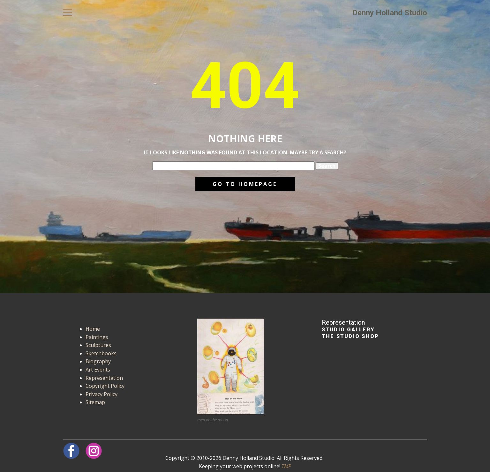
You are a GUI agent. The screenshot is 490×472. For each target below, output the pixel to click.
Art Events (98, 369)
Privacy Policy (101, 394)
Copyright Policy (105, 385)
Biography (98, 361)
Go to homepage (245, 184)
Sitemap (95, 402)
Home (93, 328)
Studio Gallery (348, 330)
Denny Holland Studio (389, 12)
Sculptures (98, 345)
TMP (286, 466)
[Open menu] (67, 12)
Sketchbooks (101, 353)
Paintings (97, 337)
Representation (104, 377)
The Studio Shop (350, 336)
